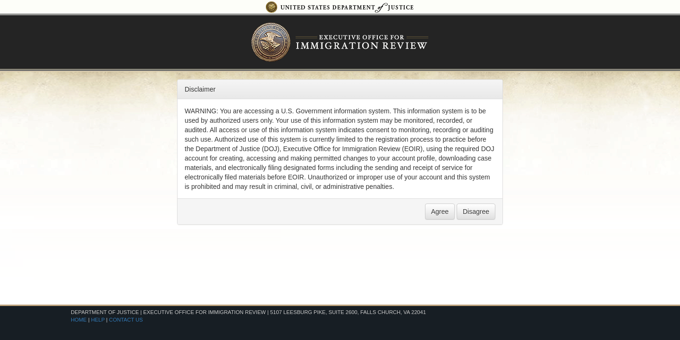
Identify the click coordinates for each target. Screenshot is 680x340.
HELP (98, 320)
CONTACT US (126, 320)
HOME (79, 320)
